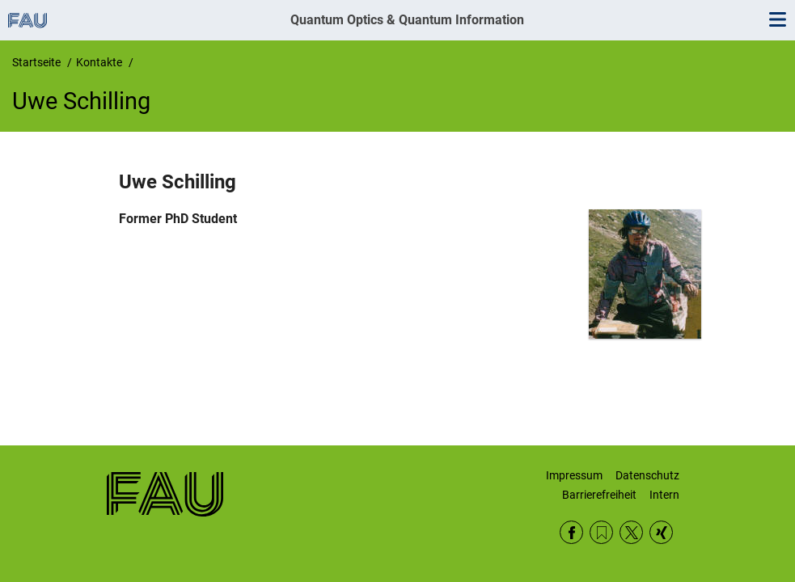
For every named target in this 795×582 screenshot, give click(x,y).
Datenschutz (647, 475)
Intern (664, 494)
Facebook (571, 532)
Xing (661, 532)
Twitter (631, 532)
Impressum (574, 475)
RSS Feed (601, 532)
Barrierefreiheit (599, 494)
